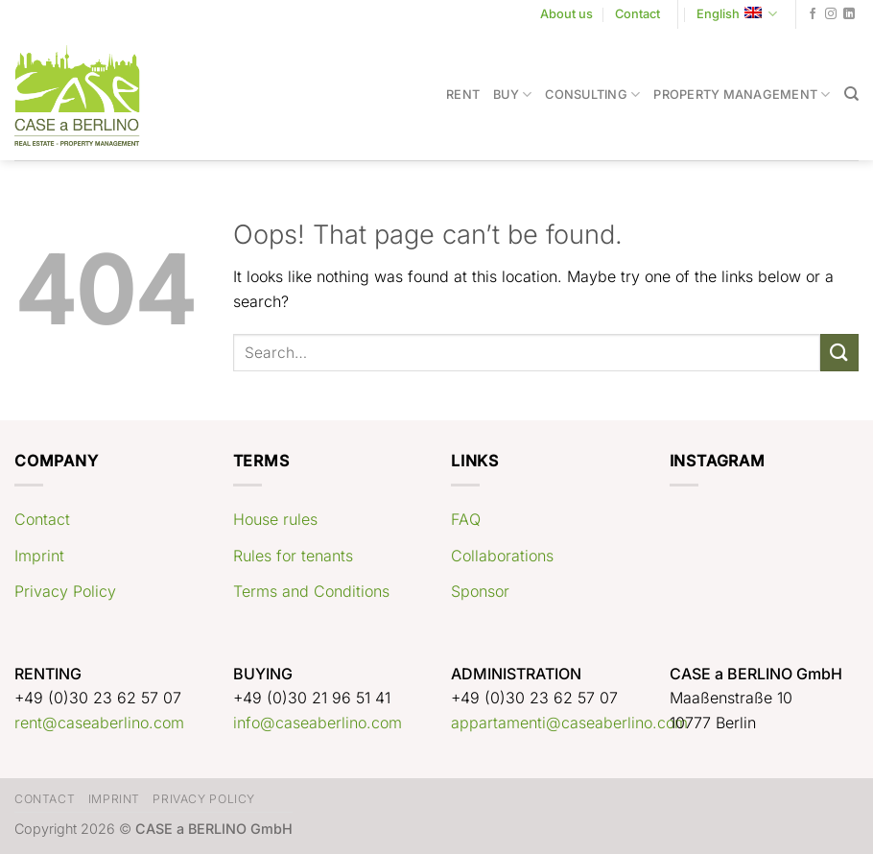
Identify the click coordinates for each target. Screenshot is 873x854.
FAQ (466, 519)
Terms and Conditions (311, 591)
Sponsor (480, 591)
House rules (275, 519)
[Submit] (839, 352)
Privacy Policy (65, 591)
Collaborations (502, 555)
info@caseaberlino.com (317, 722)
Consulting (592, 94)
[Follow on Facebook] (812, 14)
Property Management (741, 94)
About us (566, 14)
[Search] (851, 94)
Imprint (39, 555)
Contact (637, 14)
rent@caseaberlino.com (99, 722)
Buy (512, 94)
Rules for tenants (293, 555)
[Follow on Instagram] (831, 14)
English (736, 14)
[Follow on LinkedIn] (849, 14)
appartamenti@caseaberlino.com (569, 722)
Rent (463, 94)
